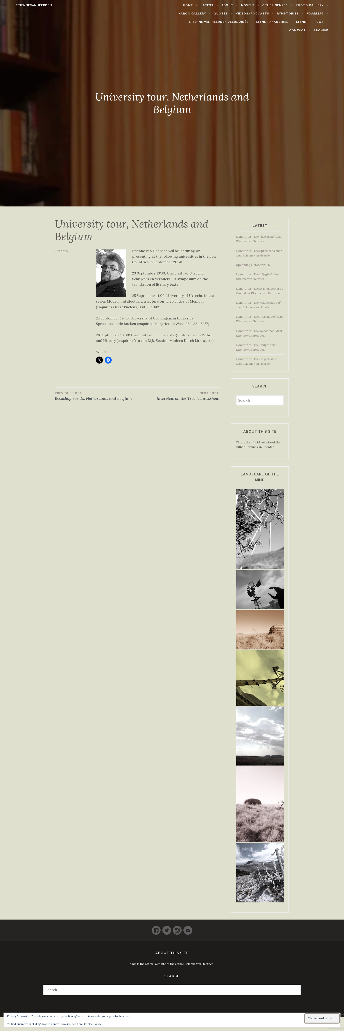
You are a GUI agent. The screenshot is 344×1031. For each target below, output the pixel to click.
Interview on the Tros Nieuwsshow (178, 396)
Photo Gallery (320, 5)
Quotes (231, 13)
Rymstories (298, 13)
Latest (217, 5)
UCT (305, 21)
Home (198, 5)
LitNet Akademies (258, 21)
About (238, 5)
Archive (331, 30)
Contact (325, 21)
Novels (258, 5)
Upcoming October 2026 (253, 265)
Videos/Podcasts (263, 13)
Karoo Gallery (202, 13)
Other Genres (285, 5)
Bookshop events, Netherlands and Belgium (96, 396)
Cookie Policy (92, 1024)
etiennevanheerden (24, 5)
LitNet (288, 21)
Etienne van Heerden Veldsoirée (204, 21)
